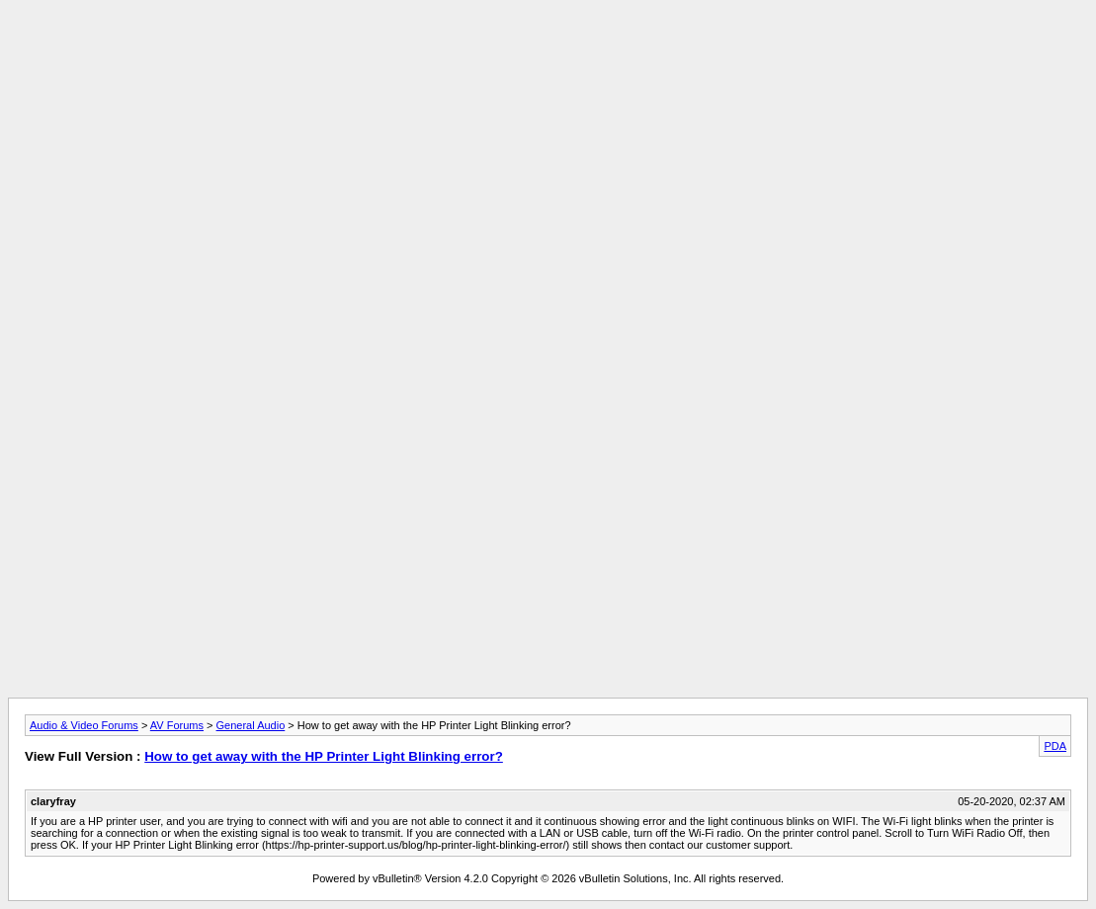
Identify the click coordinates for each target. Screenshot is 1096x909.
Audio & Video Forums (84, 725)
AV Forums (177, 725)
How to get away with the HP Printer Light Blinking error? (323, 756)
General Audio (251, 725)
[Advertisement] (548, 52)
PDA (1055, 746)
